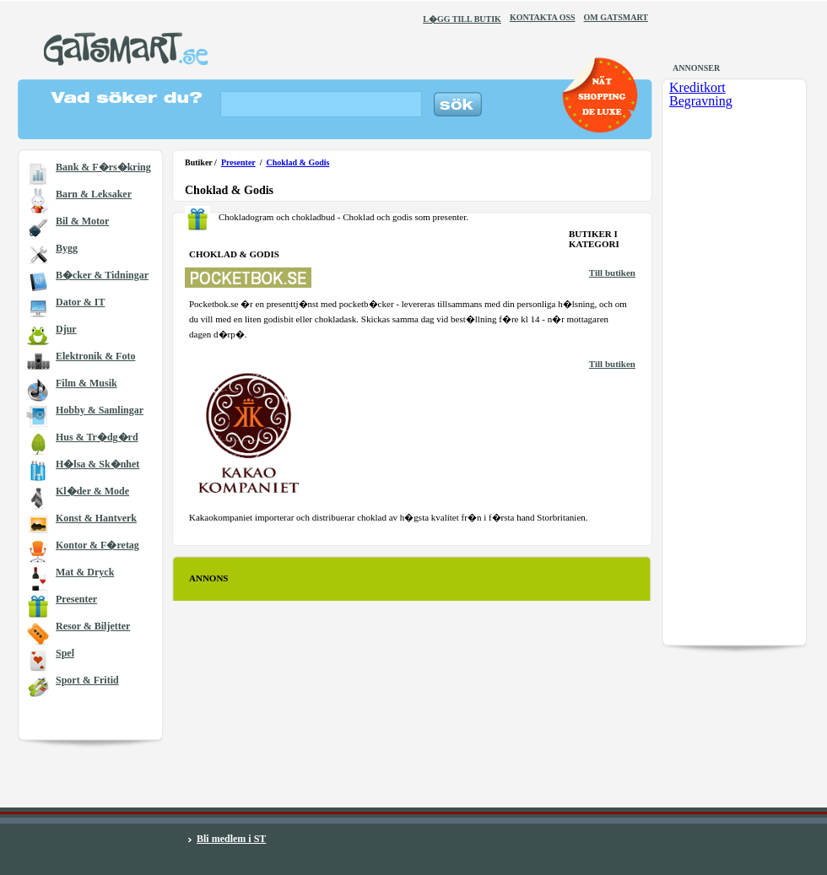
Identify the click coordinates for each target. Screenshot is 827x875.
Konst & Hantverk (96, 518)
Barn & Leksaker (94, 194)
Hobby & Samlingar (99, 410)
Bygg (67, 248)
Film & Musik (86, 383)
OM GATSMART (616, 17)
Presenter (76, 599)
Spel (65, 653)
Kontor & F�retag (97, 545)
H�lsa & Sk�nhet (97, 464)
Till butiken (612, 272)
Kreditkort (697, 87)
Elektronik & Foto (95, 356)
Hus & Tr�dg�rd (97, 437)
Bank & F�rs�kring (103, 167)
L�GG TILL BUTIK (462, 19)
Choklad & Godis (297, 162)
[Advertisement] (263, 649)
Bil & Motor (82, 221)
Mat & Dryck (85, 572)
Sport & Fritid (87, 680)
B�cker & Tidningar (102, 275)
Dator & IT (80, 302)
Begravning (700, 101)
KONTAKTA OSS (543, 17)
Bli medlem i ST (231, 839)
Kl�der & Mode (92, 491)
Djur (66, 329)
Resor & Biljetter (93, 626)
